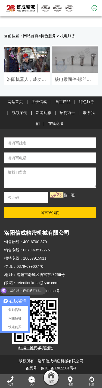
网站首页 (30, 36)
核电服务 (67, 36)
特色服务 (48, 36)
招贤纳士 (67, 113)
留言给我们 (50, 212)
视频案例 (19, 113)
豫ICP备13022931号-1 (58, 368)
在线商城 (55, 124)
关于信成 (39, 102)
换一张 (69, 195)
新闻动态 (43, 113)
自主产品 (62, 102)
